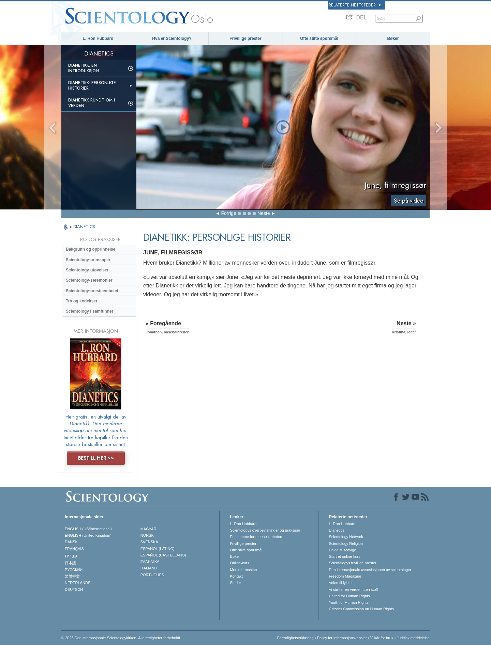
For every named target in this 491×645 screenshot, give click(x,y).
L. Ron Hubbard (98, 38)
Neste (263, 213)
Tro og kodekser (82, 301)
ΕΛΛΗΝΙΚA (150, 562)
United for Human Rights (349, 596)
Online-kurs (239, 563)
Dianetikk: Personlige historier (92, 85)
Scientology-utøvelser (87, 270)
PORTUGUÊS (152, 575)
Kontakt (236, 576)
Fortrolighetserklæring (295, 638)
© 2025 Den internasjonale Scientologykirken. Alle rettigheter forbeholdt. (121, 638)
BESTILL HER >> (96, 458)
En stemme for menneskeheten (256, 537)
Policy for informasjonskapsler (342, 638)
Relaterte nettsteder (355, 5)
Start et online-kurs (344, 556)
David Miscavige (342, 550)
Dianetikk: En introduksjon (83, 68)
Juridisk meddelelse (413, 638)
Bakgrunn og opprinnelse (90, 249)
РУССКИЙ (74, 570)
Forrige (228, 213)
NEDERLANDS (77, 583)
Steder (235, 583)
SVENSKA (149, 542)
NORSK (147, 535)
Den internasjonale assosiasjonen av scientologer (370, 570)
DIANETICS (84, 226)
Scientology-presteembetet (92, 290)
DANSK (71, 542)
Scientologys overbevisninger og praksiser (265, 530)
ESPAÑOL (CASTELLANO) (163, 555)
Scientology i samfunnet (89, 311)
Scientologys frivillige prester (352, 563)
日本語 (70, 563)
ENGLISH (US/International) (88, 529)
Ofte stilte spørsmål (319, 38)
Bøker (393, 38)
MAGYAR (148, 529)
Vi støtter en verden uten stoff (353, 589)
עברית (71, 556)
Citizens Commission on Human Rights (361, 609)
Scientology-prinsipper (88, 259)
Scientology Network (346, 537)
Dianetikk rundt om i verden (91, 103)
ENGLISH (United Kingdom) (88, 535)
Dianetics (336, 530)
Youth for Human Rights (348, 602)
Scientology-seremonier (89, 280)
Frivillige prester (245, 38)
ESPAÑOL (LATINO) (157, 549)
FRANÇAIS (74, 549)
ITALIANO (148, 568)
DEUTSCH (74, 589)
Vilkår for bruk (381, 638)
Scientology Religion (346, 543)
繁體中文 (72, 576)
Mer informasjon (243, 570)
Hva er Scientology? (171, 38)
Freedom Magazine (345, 576)
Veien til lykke (340, 583)
